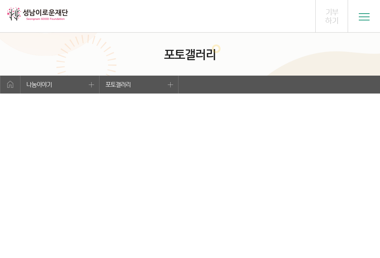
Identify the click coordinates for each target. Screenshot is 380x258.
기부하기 (331, 16)
